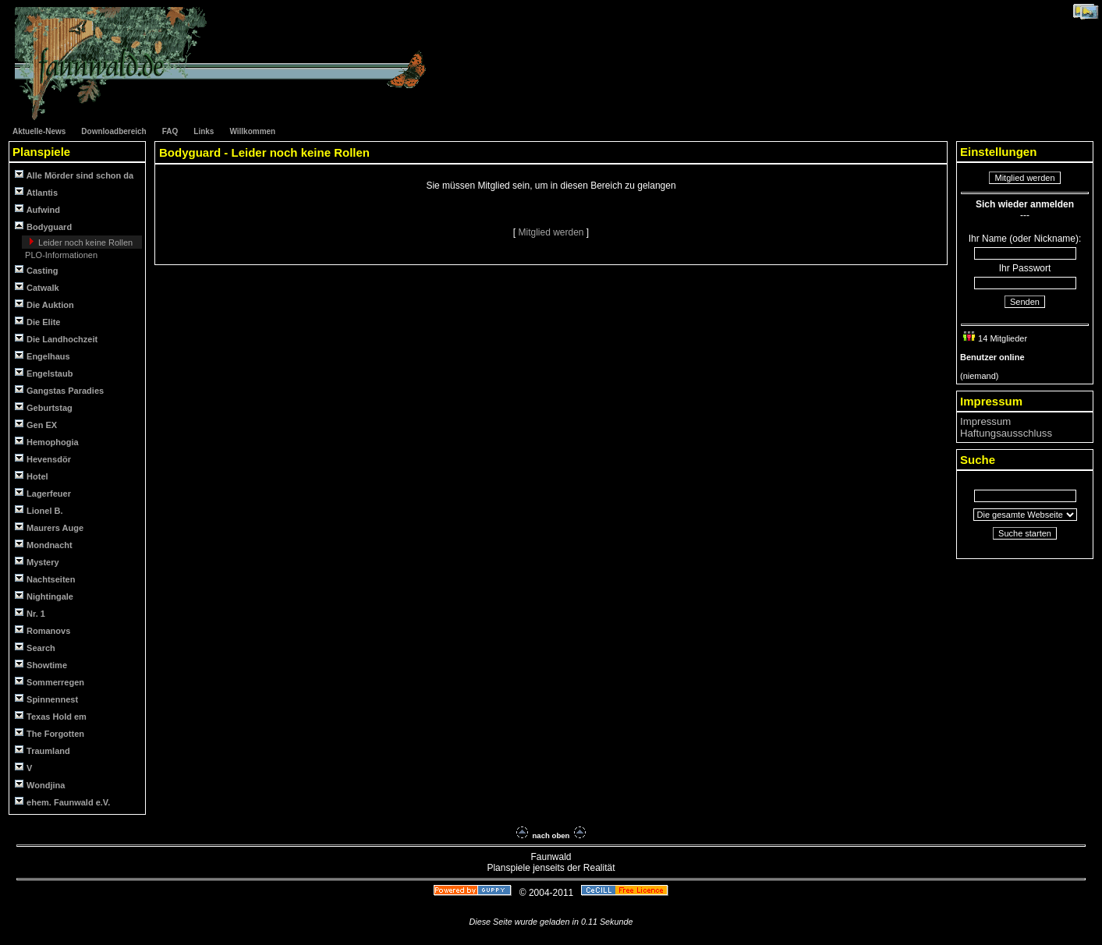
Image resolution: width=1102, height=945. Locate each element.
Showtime (41, 665)
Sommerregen (49, 682)
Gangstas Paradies (59, 390)
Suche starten (1024, 533)
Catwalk (37, 287)
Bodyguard (43, 226)
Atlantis (36, 192)
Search (35, 647)
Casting (36, 270)
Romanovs (42, 630)
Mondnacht (44, 545)
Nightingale (44, 596)
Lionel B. (39, 510)
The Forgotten (49, 733)
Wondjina (40, 785)
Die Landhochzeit (56, 339)
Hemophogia (47, 442)
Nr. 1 (30, 613)
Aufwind (37, 209)
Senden (1025, 301)
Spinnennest (46, 699)
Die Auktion (44, 304)
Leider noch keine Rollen (84, 242)
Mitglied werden (552, 232)
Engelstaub (44, 373)
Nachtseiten (45, 579)
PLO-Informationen (60, 255)
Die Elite (37, 322)
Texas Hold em (51, 716)
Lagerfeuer (43, 493)
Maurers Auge (49, 527)
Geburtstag (44, 407)
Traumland (42, 750)
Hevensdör (43, 459)
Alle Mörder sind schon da (74, 175)
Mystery (37, 562)
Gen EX (36, 424)
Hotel (31, 476)
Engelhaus (42, 356)
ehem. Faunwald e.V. (62, 802)
